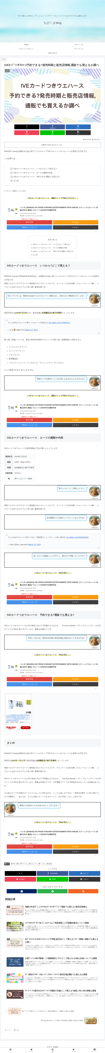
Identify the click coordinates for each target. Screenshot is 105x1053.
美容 (62, 1046)
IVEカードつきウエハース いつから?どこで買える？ (52, 239)
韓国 (49, 858)
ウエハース (33, 858)
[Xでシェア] (12, 126)
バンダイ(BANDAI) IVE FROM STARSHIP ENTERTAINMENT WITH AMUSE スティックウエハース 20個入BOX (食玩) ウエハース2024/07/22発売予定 (59, 203)
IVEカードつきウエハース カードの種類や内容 (50, 242)
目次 (49, 234)
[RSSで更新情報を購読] (57, 886)
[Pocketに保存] (60, 126)
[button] (93, 126)
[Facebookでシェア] (28, 126)
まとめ (35, 249)
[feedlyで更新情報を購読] (52, 886)
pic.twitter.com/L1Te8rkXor (59, 317)
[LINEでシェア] (77, 126)
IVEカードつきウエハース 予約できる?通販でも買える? (53, 246)
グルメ (56, 1046)
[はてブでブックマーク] (44, 126)
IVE (13, 858)
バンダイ (42, 858)
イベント (44, 1046)
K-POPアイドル (22, 858)
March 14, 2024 (31, 324)
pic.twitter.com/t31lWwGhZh (77, 532)
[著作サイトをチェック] (48, 886)
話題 (7, 858)
